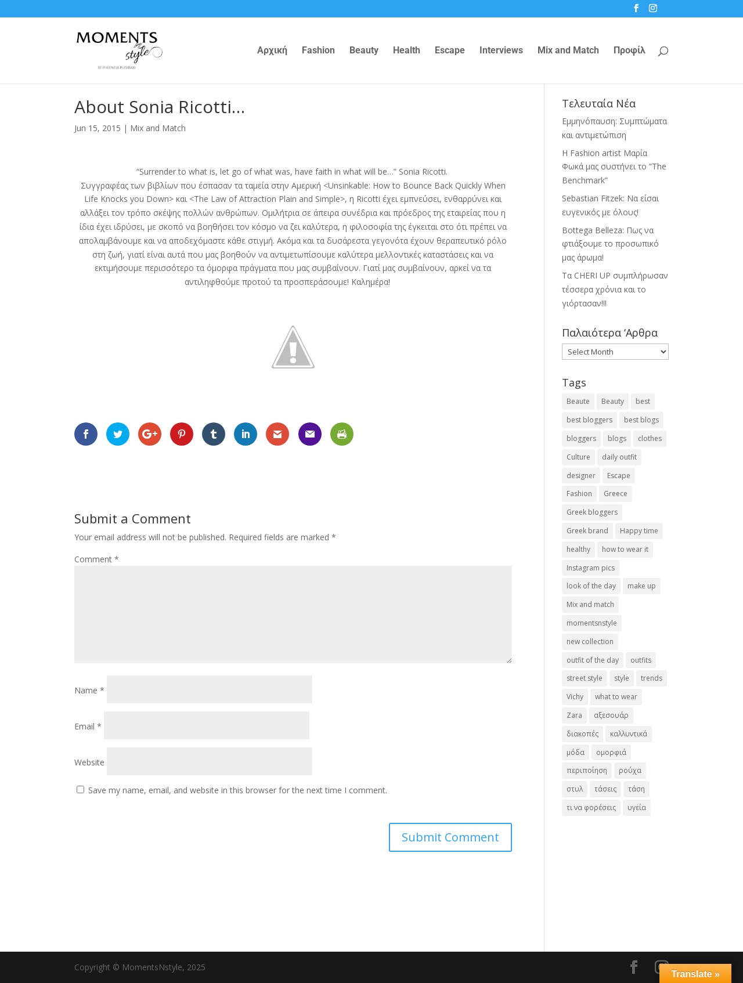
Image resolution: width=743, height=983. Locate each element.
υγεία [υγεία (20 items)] (636, 807)
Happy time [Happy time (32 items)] (639, 531)
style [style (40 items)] (621, 678)
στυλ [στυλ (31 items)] (575, 789)
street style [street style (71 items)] (585, 678)
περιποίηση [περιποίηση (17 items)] (587, 770)
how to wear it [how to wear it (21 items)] (625, 549)
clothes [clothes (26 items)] (650, 438)
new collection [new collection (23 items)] (590, 641)
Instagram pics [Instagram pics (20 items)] (591, 568)
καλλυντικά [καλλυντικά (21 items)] (628, 734)
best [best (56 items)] (643, 401)
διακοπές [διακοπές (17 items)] (582, 734)
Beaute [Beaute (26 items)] (578, 401)
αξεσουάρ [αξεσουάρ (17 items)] (611, 715)
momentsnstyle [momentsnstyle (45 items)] (592, 623)
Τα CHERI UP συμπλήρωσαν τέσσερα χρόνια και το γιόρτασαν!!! (615, 289)
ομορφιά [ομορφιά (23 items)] (611, 752)
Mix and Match (568, 51)
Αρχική (272, 51)
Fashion (318, 51)
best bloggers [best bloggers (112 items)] (589, 420)
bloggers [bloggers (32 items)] (581, 438)
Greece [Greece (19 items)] (615, 493)
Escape (450, 51)
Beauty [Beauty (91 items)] (612, 401)
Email (88, 726)
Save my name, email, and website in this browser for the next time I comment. (237, 790)
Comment (96, 559)
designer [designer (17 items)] (581, 475)
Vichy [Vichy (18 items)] (575, 697)
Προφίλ (629, 51)
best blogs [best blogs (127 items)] (641, 420)
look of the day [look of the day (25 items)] (591, 586)
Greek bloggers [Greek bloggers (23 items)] (592, 512)
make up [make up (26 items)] (641, 586)
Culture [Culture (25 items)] (578, 457)
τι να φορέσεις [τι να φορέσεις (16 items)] (591, 807)
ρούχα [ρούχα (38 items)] (630, 770)
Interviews (501, 51)
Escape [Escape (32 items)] (618, 475)
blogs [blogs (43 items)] (617, 438)
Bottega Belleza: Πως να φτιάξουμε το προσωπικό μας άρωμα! (610, 244)
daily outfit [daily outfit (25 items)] (619, 457)
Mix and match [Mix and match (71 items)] (590, 604)
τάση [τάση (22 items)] (636, 789)
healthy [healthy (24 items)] (578, 549)
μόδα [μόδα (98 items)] (576, 752)
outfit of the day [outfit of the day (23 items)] (593, 660)
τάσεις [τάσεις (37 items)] (605, 789)
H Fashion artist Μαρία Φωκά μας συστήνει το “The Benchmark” (614, 166)
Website (89, 762)
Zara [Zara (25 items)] (574, 715)
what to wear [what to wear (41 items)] (616, 697)
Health (406, 51)
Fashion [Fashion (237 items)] (579, 493)
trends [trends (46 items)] (651, 678)
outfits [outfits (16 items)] (640, 660)
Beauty (363, 51)
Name (89, 690)
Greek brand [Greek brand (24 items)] (587, 531)
